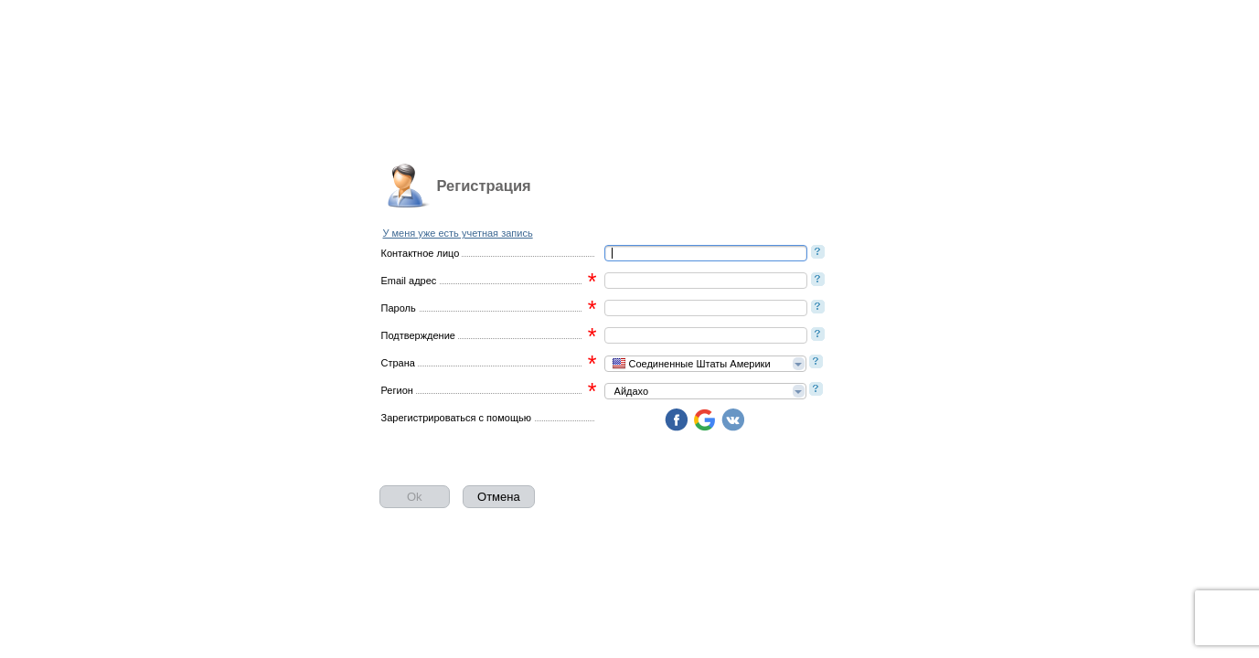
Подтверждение (418, 335)
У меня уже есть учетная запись (458, 233)
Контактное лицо (420, 253)
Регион (397, 390)
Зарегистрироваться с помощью (456, 417)
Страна (398, 362)
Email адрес (409, 280)
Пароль (398, 307)
